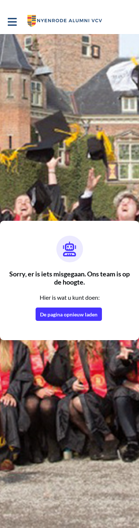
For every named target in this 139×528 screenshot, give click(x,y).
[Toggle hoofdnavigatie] (12, 21)
